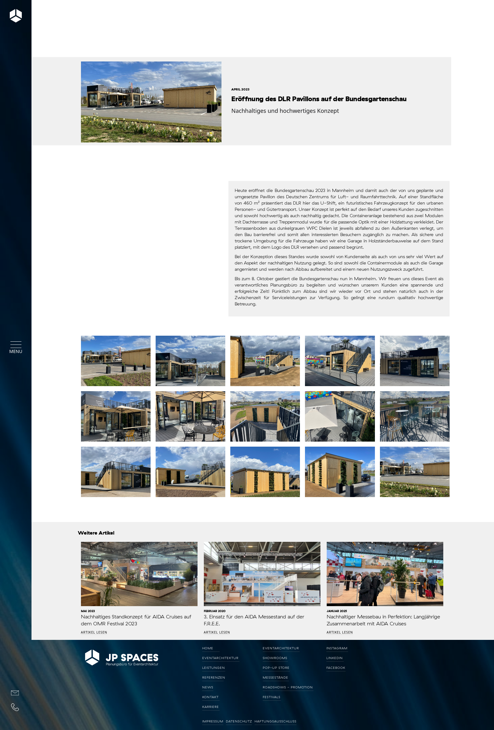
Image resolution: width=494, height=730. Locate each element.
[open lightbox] (149, 104)
